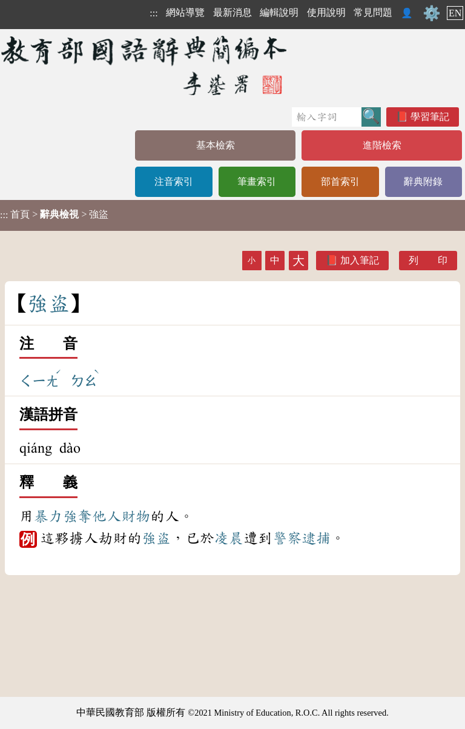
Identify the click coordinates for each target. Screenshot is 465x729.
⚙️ (432, 13)
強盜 (156, 538)
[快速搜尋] (326, 117)
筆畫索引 (256, 181)
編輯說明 (279, 12)
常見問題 (373, 12)
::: (153, 13)
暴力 (48, 516)
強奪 (77, 516)
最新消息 (232, 12)
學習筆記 (430, 117)
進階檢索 (382, 145)
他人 (106, 516)
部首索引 (340, 181)
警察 (287, 538)
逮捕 (316, 538)
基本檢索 (215, 145)
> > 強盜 (54, 214)
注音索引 (173, 181)
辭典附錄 (423, 181)
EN (455, 13)
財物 (135, 516)
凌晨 (228, 538)
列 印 (428, 260)
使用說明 (326, 12)
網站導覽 (185, 12)
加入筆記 (359, 260)
